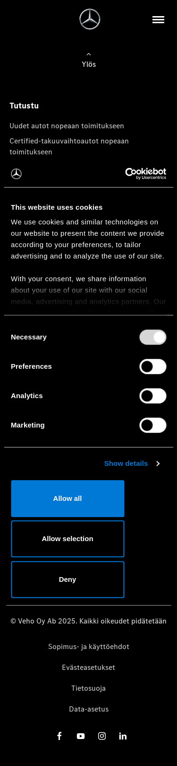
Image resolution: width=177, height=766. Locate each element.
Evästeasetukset (88, 667)
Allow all (67, 498)
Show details (126, 463)
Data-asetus (89, 709)
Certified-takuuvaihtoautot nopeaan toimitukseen (69, 146)
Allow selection (67, 538)
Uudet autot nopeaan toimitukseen (66, 126)
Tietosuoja (88, 688)
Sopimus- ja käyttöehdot (88, 646)
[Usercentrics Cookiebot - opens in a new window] (126, 174)
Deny (67, 579)
